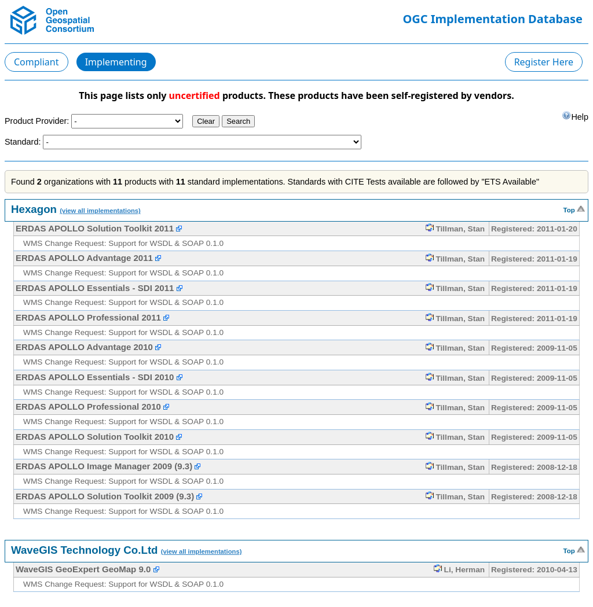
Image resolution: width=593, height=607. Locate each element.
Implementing (116, 62)
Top (574, 209)
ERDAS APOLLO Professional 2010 (88, 406)
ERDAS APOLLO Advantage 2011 (84, 258)
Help (575, 116)
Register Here (543, 62)
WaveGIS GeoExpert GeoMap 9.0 (83, 569)
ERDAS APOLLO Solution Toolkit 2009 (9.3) (105, 496)
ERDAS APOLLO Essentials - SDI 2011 (95, 288)
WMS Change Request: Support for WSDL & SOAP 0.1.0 (123, 243)
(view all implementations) (100, 210)
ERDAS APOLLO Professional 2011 (88, 317)
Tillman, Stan (455, 229)
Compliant (36, 62)
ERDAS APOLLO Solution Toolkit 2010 (95, 437)
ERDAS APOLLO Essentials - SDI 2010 (95, 377)
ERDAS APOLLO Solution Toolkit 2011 (95, 228)
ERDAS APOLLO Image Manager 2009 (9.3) (104, 466)
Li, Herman (459, 569)
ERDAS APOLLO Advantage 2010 (84, 347)
